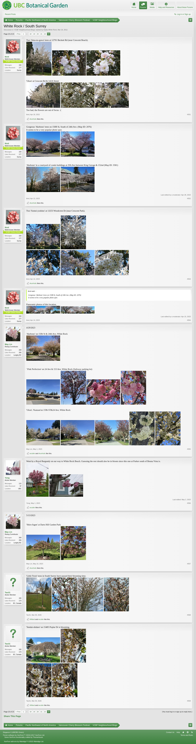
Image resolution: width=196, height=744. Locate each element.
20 (38, 34)
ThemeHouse (38, 737)
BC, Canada (17, 603)
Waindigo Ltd (38, 742)
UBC (19, 489)
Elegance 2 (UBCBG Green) (13, 732)
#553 (189, 279)
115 (20, 484)
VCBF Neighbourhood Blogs (24, 30)
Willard (32, 620)
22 (45, 34)
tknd (7, 57)
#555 (189, 449)
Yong (7, 478)
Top (188, 733)
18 (30, 34)
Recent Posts (10, 14)
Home (183, 733)
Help (178, 732)
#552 (189, 198)
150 (20, 65)
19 (34, 34)
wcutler (32, 454)
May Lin (8, 344)
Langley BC (17, 355)
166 (20, 598)
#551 (189, 114)
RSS (192, 733)
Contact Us (170, 732)
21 (41, 34)
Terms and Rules (187, 735)
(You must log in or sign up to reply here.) (177, 712)
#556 (189, 503)
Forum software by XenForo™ (24, 735)
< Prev (18, 34)
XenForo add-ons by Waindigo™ (16, 742)
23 (48, 34)
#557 (189, 564)
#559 (189, 701)
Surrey (19, 70)
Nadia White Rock (50, 30)
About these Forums (185, 7)
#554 (189, 321)
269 (20, 350)
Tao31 (7, 593)
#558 (189, 615)
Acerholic (33, 119)
